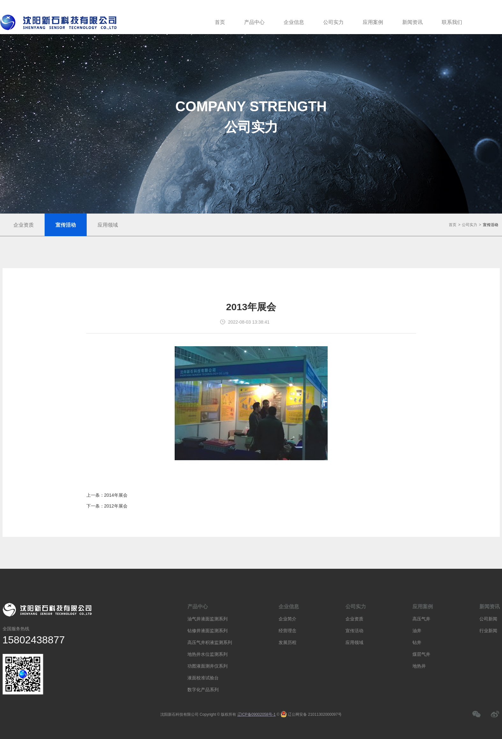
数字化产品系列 (203, 689)
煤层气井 (421, 654)
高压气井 (421, 618)
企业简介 (287, 618)
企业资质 (354, 618)
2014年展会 (115, 495)
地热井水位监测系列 (207, 654)
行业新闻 (488, 630)
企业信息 (294, 22)
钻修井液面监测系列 (207, 630)
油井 (416, 630)
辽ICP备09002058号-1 (256, 714)
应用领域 (354, 642)
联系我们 (452, 22)
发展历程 (287, 642)
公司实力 (333, 22)
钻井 (416, 642)
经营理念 (287, 630)
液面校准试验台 (203, 677)
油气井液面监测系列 (207, 618)
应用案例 (373, 22)
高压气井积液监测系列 (209, 642)
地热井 (419, 666)
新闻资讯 (412, 22)
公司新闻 (488, 618)
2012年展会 (115, 506)
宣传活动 (490, 225)
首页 (220, 22)
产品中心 (254, 22)
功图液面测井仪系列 (207, 666)
